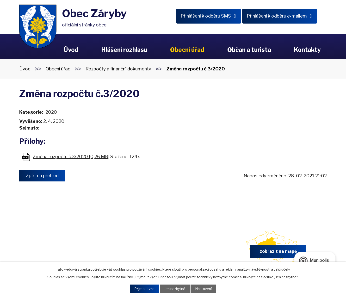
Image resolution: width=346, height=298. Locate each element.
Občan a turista (249, 49)
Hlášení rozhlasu (124, 49)
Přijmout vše (144, 289)
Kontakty (307, 49)
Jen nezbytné (174, 289)
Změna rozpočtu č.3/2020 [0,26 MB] (71, 156)
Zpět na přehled (42, 176)
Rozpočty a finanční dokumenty (118, 69)
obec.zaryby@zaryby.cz (197, 253)
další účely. (282, 269)
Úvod (70, 49)
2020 (51, 112)
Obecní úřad (187, 49)
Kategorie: (31, 112)
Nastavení (203, 289)
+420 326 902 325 (117, 253)
